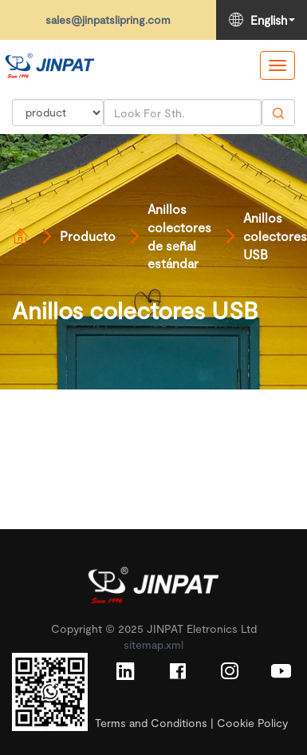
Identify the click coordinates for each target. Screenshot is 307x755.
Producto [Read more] (88, 235)
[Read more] (50, 65)
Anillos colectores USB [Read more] (275, 236)
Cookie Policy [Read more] (252, 722)
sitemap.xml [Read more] (153, 644)
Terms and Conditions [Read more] (151, 722)
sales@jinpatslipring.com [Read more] (108, 19)
